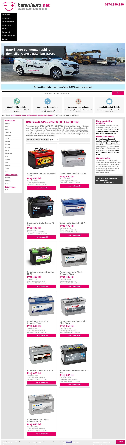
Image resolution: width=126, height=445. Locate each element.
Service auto (42, 15)
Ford (64, 425)
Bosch (7, 105)
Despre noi (60, 15)
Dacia (65, 422)
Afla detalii (69, 442)
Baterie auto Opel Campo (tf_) (46, 91)
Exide (7, 114)
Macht (7, 126)
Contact (83, 15)
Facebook (6, 431)
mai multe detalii (42, 163)
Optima (7, 135)
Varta (6, 147)
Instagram (6, 433)
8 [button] (73, 59)
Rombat (8, 141)
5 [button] (64, 59)
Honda (65, 437)
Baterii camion (11, 150)
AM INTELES (120, 441)
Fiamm (7, 117)
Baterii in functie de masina (18, 91)
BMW (7, 102)
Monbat (7, 123)
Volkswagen (67, 429)
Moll (6, 132)
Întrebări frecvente (72, 15)
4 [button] (62, 59)
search (118, 69)
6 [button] (67, 59)
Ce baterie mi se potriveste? (12, 422)
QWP (6, 138)
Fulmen (7, 120)
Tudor (7, 144)
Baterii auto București (100, 420)
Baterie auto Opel (32, 91)
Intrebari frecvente (9, 427)
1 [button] (53, 59)
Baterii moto (16, 15)
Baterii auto (6, 15)
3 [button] (59, 59)
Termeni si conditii (9, 429)
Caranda (8, 108)
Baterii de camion (29, 15)
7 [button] (70, 59)
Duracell (8, 111)
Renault (65, 431)
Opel (64, 435)
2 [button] (56, 59)
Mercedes (8, 129)
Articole (51, 15)
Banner (7, 99)
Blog (4, 420)
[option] (63, 37)
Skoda (65, 427)
